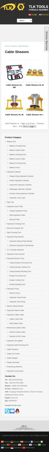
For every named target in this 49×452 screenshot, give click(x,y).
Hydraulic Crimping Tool (16, 224)
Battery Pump (15, 167)
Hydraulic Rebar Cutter (15, 310)
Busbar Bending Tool (17, 284)
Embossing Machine (14, 367)
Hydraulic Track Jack (17, 198)
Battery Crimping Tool (18, 146)
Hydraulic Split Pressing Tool (17, 345)
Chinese (5, 442)
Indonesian (16, 448)
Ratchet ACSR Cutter (18, 336)
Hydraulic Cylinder (14, 172)
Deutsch (15, 442)
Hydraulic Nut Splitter (15, 341)
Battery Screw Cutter (17, 159)
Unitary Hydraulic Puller (18, 211)
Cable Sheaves (23, 46)
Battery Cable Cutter (17, 150)
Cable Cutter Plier (16, 319)
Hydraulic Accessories (15, 371)
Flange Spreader (13, 362)
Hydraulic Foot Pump (17, 302)
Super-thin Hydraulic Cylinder (21, 185)
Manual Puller (15, 219)
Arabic (42, 445)
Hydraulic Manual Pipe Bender (21, 241)
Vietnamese (29, 448)
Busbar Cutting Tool (17, 280)
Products (13, 46)
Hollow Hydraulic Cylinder (19, 180)
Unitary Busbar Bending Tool (20, 271)
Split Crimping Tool (14, 232)
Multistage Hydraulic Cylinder (20, 189)
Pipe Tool (10, 202)
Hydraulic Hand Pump (18, 297)
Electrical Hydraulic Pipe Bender (22, 245)
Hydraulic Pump (13, 289)
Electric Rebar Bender (15, 306)
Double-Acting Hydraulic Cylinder (22, 193)
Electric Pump (15, 293)
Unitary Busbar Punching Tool (21, 263)
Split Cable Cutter (16, 323)
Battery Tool (11, 141)
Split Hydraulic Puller (17, 215)
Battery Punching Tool (18, 163)
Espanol (25, 442)
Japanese (23, 445)
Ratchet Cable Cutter (17, 332)
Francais (35, 442)
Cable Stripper (12, 358)
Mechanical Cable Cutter (16, 328)
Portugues (12, 445)
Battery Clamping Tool (18, 154)
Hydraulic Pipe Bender (15, 237)
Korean (33, 445)
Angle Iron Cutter (13, 354)
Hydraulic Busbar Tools (15, 258)
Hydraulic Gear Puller (15, 206)
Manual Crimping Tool (15, 228)
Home (7, 46)
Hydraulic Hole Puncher (16, 254)
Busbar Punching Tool (18, 276)
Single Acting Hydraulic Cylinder (22, 176)
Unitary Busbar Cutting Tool (20, 267)
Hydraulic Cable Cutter (15, 315)
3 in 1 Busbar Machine (15, 250)
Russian (5, 448)
